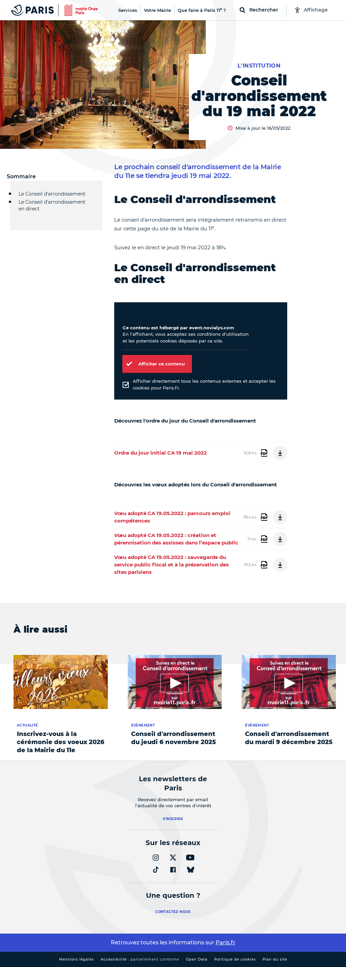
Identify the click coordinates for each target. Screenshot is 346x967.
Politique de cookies (235, 959)
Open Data (196, 959)
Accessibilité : (140, 959)
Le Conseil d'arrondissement (52, 194)
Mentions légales (76, 959)
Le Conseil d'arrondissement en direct (52, 209)
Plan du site (275, 959)
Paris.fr (226, 942)
